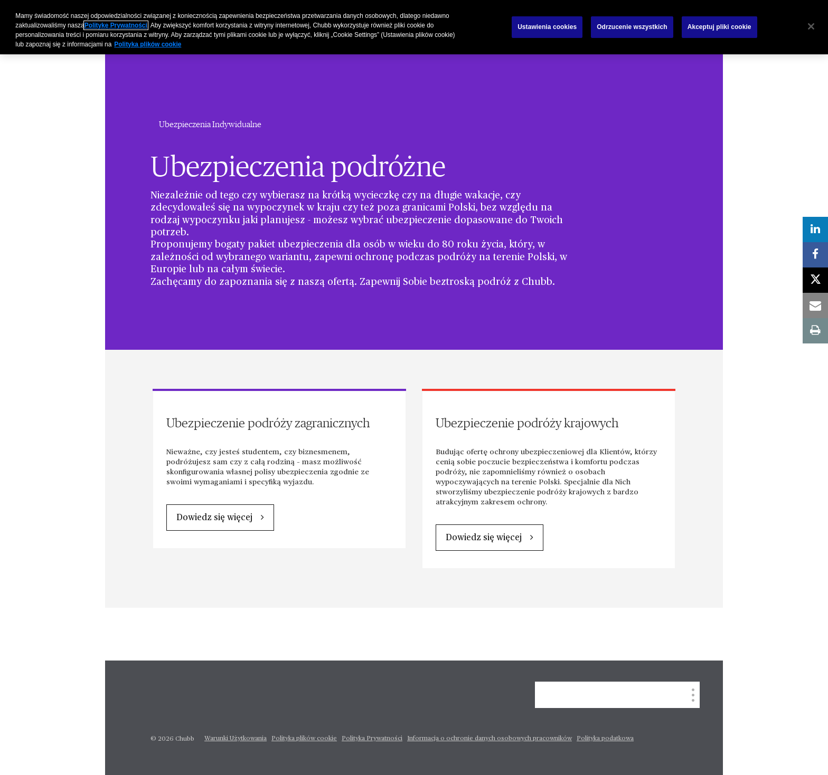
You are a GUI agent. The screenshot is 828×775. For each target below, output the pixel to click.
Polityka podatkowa (605, 738)
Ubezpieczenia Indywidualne (210, 124)
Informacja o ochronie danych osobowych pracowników (489, 738)
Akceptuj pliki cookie (719, 27)
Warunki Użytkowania (235, 738)
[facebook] (815, 254)
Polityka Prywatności (372, 738)
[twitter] (815, 280)
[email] (815, 305)
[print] (815, 330)
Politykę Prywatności (115, 25)
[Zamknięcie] (811, 26)
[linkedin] (815, 229)
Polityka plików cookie (304, 738)
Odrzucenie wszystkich (632, 27)
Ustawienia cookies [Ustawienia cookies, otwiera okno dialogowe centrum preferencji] (547, 27)
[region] (414, 27)
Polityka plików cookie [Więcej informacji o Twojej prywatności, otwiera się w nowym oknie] (147, 44)
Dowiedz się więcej (214, 518)
